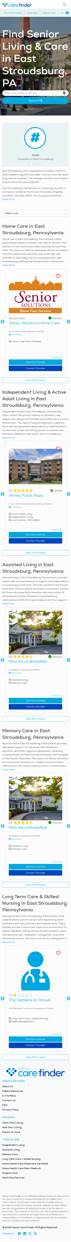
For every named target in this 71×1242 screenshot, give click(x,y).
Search (35, 101)
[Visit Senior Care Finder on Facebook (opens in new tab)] (19, 1234)
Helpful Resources (12, 1091)
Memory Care (10, 1154)
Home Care (49, 12)
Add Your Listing (12, 1127)
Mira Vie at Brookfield (28, 661)
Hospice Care (9, 1172)
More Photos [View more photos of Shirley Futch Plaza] (15, 507)
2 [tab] (33, 164)
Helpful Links (11, 213)
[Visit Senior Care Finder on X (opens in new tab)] (29, 1234)
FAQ (4, 1105)
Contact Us (9, 1100)
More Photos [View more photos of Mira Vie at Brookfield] (15, 673)
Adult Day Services (13, 1177)
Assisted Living (11, 1149)
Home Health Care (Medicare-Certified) (25, 1163)
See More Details (35, 362)
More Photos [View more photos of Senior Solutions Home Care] (15, 334)
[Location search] (35, 93)
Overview (32, 12)
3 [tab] (37, 164)
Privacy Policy (10, 1109)
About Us (7, 1086)
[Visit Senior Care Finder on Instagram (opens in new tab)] (35, 1234)
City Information (12, 12)
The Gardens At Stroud (29, 999)
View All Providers (36, 380)
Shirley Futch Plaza (26, 495)
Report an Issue (11, 1132)
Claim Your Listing (12, 1122)
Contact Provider (35, 368)
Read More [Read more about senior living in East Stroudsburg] (8, 199)
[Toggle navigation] (64, 4)
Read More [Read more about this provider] (8, 265)
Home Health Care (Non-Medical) (21, 1168)
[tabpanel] (35, 142)
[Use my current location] (64, 93)
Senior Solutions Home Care (34, 322)
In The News (9, 1095)
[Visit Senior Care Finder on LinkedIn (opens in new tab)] (24, 1234)
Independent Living (13, 1144)
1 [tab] (28, 164)
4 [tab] (42, 164)
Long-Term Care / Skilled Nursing (21, 1158)
